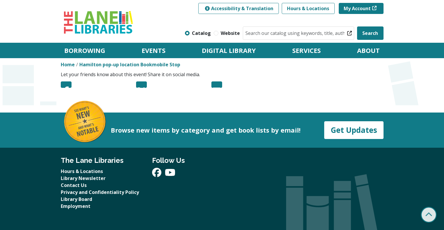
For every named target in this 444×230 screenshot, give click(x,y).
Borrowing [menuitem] (84, 50)
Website (230, 33)
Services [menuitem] (306, 50)
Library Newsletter (83, 178)
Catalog (201, 33)
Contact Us (74, 185)
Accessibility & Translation (239, 8)
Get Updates (354, 130)
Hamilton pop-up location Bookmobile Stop (129, 64)
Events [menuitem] (153, 50)
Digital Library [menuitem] (229, 50)
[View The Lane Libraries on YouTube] (170, 174)
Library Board (76, 199)
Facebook (66, 84)
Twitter (141, 84)
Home (68, 64)
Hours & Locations (308, 8)
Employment (75, 206)
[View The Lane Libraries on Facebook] (157, 174)
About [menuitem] (368, 50)
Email (216, 84)
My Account (357, 8)
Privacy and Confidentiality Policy (100, 192)
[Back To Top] (429, 215)
